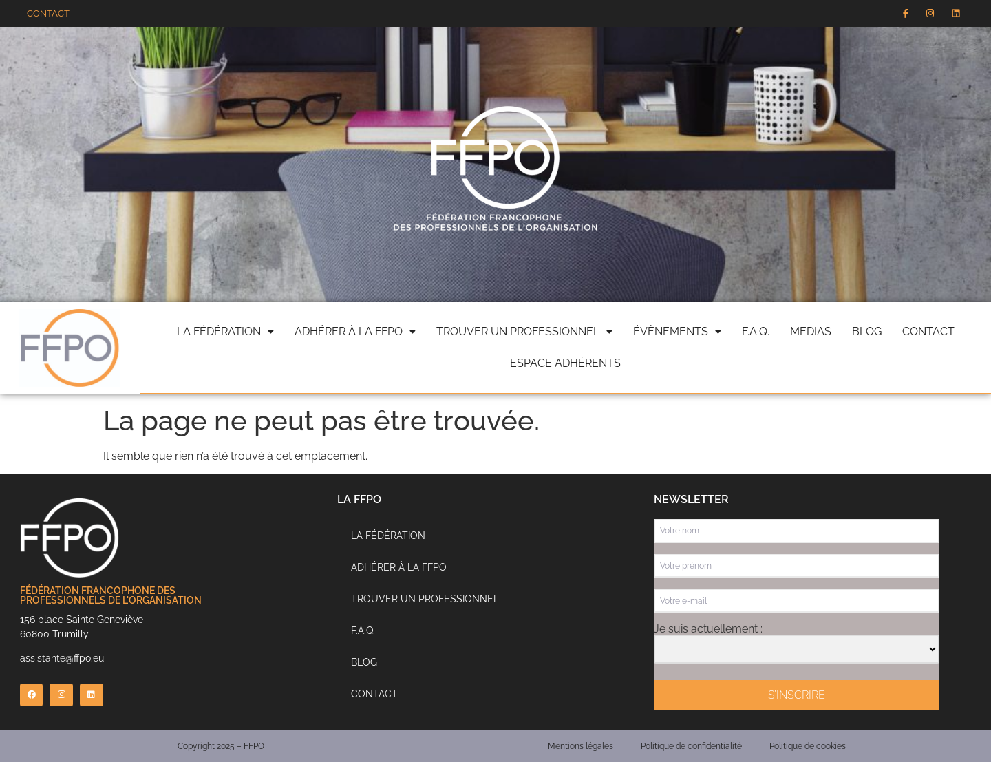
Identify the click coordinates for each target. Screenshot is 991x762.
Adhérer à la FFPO (355, 331)
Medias (810, 331)
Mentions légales (580, 746)
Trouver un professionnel (524, 331)
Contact (928, 331)
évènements (677, 331)
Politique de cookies (807, 746)
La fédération (225, 331)
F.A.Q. (755, 331)
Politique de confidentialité (691, 746)
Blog (867, 331)
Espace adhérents (565, 363)
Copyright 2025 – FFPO (221, 746)
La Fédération (388, 535)
